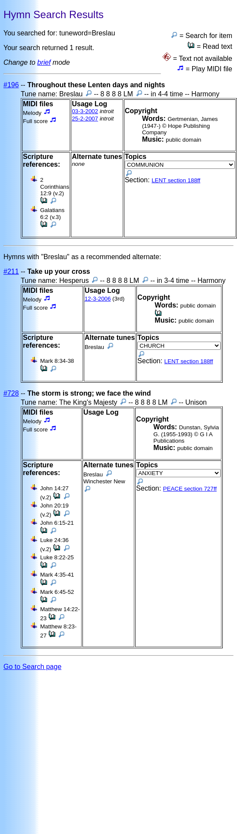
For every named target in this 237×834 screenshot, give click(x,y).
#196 (11, 85)
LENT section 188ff (176, 180)
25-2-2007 (85, 118)
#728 (11, 393)
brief (44, 62)
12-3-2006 (98, 298)
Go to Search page (32, 666)
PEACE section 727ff (190, 488)
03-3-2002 (85, 111)
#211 (11, 271)
